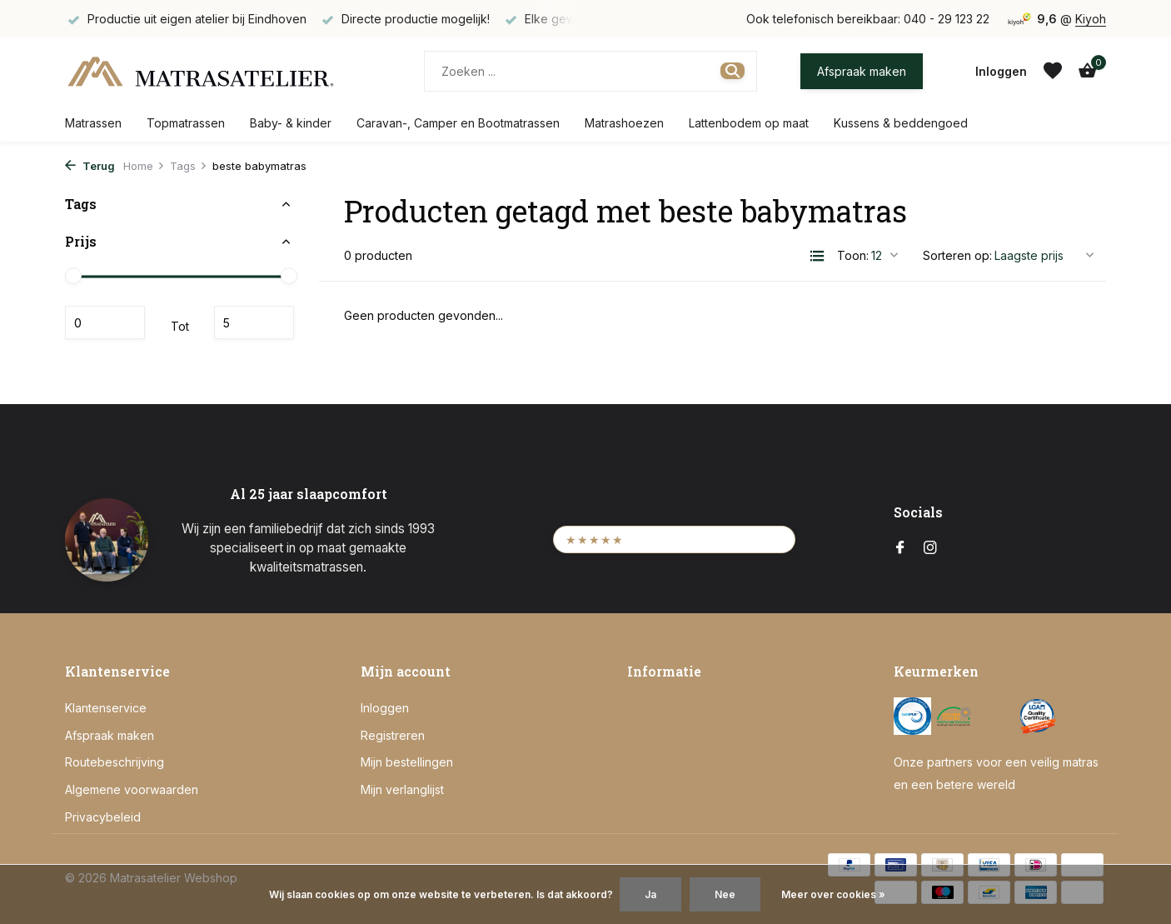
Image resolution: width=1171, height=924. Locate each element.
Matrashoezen (624, 123)
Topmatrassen (186, 123)
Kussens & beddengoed (901, 123)
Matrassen (93, 123)
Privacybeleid (103, 817)
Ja (650, 894)
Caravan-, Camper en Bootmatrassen (458, 123)
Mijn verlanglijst (402, 789)
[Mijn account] (1001, 71)
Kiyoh (1090, 19)
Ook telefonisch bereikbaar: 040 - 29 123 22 (867, 19)
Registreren (393, 735)
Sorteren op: (957, 255)
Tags (188, 165)
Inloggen (385, 708)
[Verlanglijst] (1053, 71)
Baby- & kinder (290, 123)
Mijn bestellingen (407, 762)
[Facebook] (900, 548)
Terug (90, 165)
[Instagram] (930, 548)
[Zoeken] (590, 71)
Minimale (105, 322)
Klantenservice (106, 708)
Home (144, 165)
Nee (725, 894)
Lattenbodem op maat (749, 123)
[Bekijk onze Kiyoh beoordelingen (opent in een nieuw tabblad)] (674, 539)
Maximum (254, 322)
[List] (817, 255)
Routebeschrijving (114, 762)
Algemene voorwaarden (131, 789)
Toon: (853, 255)
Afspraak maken (861, 71)
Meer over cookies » (833, 894)
